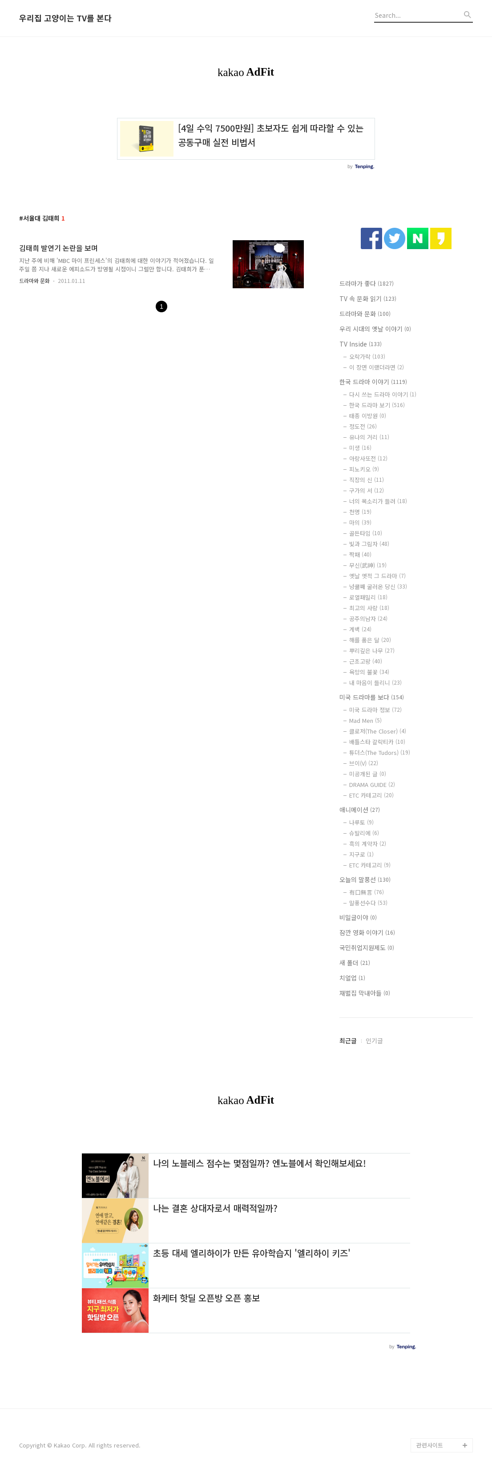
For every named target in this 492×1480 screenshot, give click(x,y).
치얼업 (352, 977)
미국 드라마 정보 (375, 710)
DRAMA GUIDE (372, 784)
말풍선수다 (368, 903)
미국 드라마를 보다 (371, 697)
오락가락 (367, 356)
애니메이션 (359, 809)
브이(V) (363, 763)
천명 (360, 512)
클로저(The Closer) (377, 731)
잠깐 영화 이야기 (367, 932)
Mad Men (365, 720)
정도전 (363, 426)
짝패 (360, 554)
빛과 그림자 (369, 544)
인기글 (374, 1040)
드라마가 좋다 (366, 283)
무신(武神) (368, 565)
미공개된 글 (367, 774)
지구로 (361, 854)
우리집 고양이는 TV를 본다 (65, 18)
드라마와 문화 (34, 280)
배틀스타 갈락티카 (377, 742)
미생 (360, 448)
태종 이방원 (367, 415)
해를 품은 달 (370, 640)
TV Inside (360, 343)
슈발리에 (364, 833)
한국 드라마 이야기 (373, 381)
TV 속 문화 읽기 (367, 298)
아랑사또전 (368, 458)
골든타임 (365, 533)
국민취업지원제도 (366, 947)
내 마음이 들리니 (375, 682)
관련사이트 (429, 1445)
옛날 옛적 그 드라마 (377, 576)
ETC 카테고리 (371, 795)
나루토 (361, 822)
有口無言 (366, 892)
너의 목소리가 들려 (378, 501)
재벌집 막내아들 (364, 992)
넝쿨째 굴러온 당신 (378, 586)
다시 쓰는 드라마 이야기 (382, 394)
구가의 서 (366, 490)
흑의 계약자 (367, 843)
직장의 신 (366, 480)
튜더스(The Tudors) (379, 752)
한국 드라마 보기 (377, 405)
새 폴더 (354, 962)
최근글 (348, 1040)
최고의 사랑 (369, 608)
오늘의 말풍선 (365, 879)
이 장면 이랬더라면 (376, 367)
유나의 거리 (369, 437)
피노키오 (364, 469)
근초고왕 (365, 661)
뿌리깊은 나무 (372, 650)
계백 (360, 629)
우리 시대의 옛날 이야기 (375, 328)
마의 (360, 522)
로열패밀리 (368, 597)
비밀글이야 (358, 917)
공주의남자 (368, 618)
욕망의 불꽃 (369, 672)
